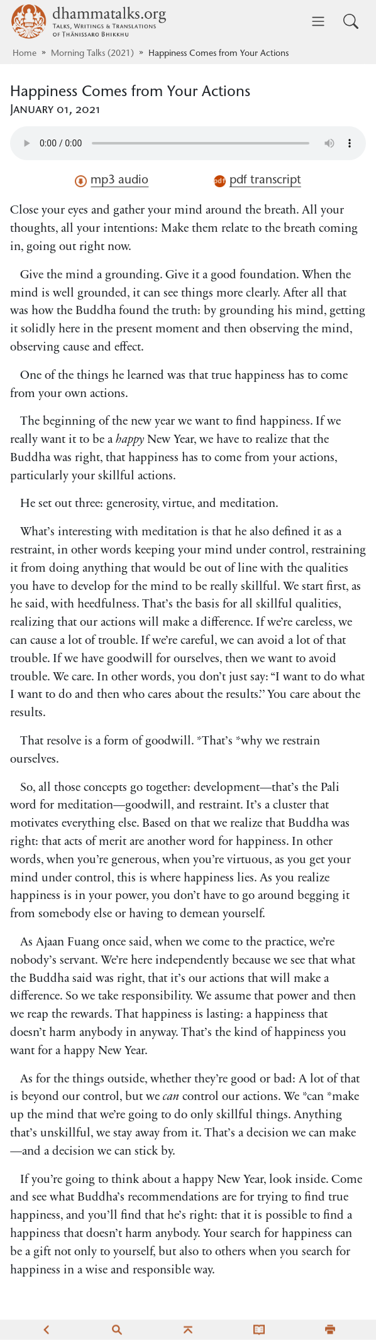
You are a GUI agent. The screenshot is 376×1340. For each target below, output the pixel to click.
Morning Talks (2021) (92, 54)
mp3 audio (111, 181)
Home (24, 54)
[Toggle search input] (351, 21)
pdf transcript (257, 181)
